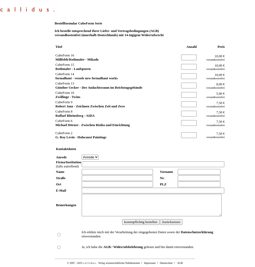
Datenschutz (166, 263)
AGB (180, 263)
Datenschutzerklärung (197, 232)
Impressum (149, 263)
